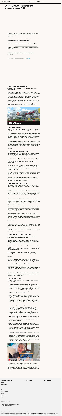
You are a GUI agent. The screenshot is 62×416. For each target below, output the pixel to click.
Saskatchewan (3, 395)
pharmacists (13, 259)
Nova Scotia (3, 387)
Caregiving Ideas (28, 380)
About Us (2, 409)
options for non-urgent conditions (25, 47)
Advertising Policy (6, 409)
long (19, 33)
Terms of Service (12, 409)
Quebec (35, 43)
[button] (60, 1)
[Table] (23, 67)
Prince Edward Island (4, 391)
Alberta (2, 382)
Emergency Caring (6, 1)
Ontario (2, 389)
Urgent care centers (11, 252)
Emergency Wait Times (6, 380)
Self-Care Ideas (47, 380)
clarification (25, 92)
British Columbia (4, 384)
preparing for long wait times (12, 47)
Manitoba (2, 386)
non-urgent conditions (20, 236)
